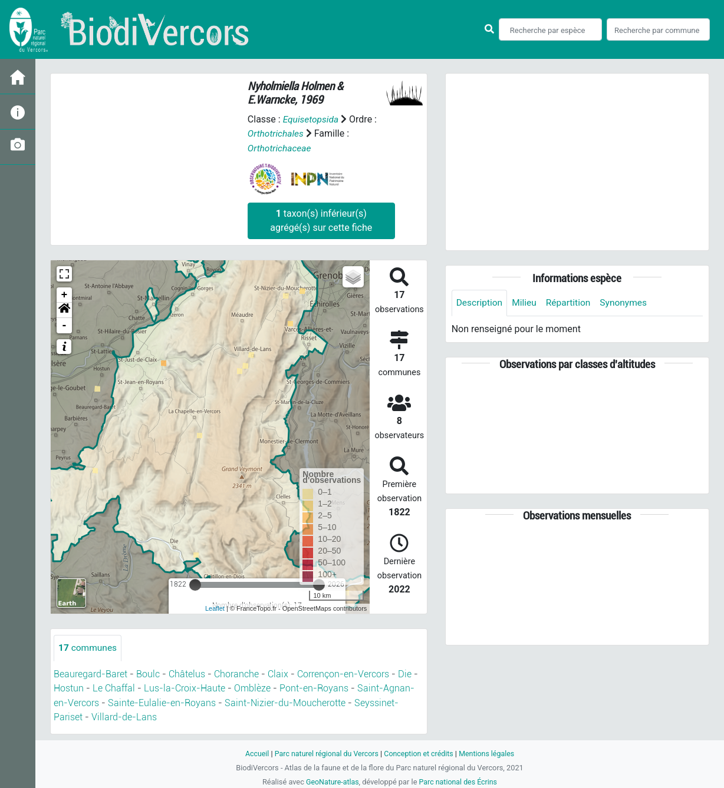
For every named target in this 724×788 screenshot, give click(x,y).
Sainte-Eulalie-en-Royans (162, 702)
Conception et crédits (419, 753)
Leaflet (215, 608)
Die (405, 674)
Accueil (253, 753)
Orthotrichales (276, 133)
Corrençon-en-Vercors (343, 674)
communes (88, 647)
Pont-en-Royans (313, 688)
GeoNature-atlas (331, 781)
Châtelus (187, 674)
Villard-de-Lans (124, 716)
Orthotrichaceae (280, 147)
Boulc (148, 674)
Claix (278, 674)
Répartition (571, 303)
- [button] (64, 325)
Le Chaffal (114, 688)
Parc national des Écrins (459, 781)
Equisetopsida (312, 119)
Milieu (526, 303)
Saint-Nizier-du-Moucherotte (285, 702)
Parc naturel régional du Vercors (325, 753)
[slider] (195, 584)
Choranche (236, 674)
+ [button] (64, 294)
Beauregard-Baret (90, 674)
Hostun (69, 688)
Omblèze (252, 688)
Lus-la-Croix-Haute (184, 688)
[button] (64, 309)
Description (480, 303)
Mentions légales (489, 753)
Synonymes (628, 303)
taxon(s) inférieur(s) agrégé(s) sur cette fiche (321, 220)
